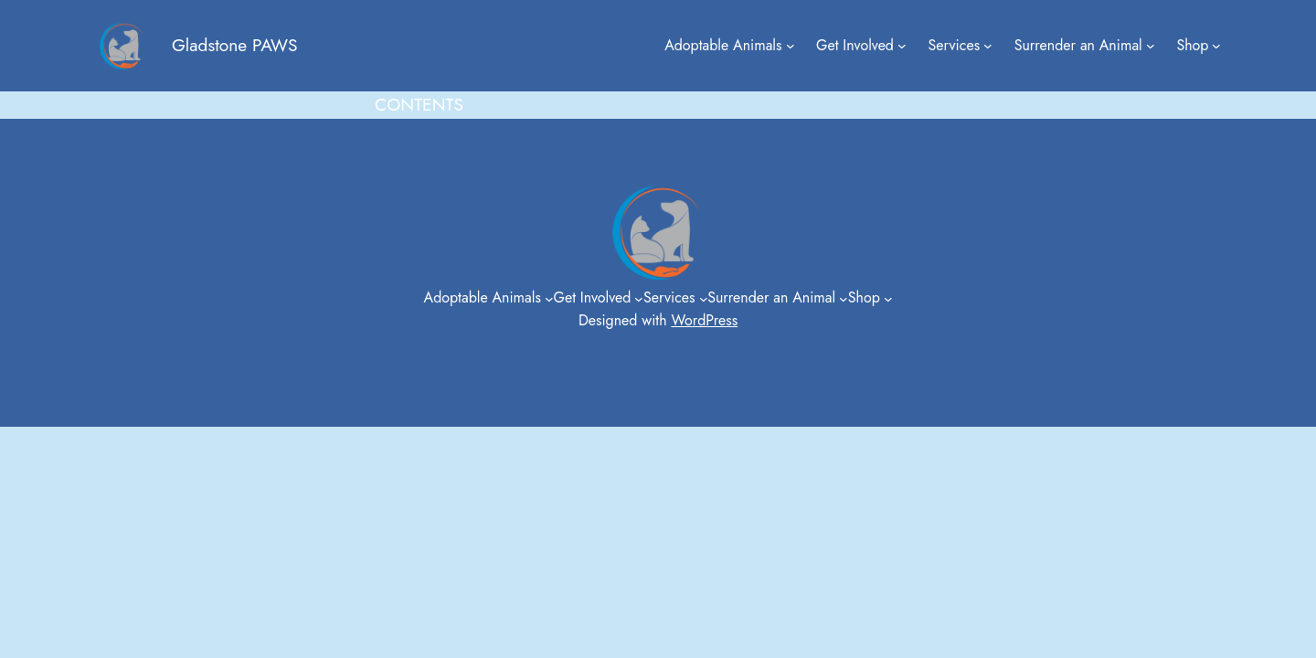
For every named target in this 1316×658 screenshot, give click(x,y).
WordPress (704, 320)
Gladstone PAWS (234, 45)
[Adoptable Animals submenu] (790, 45)
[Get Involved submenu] (902, 45)
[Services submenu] (987, 45)
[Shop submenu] (1216, 45)
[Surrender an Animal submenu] (1150, 45)
